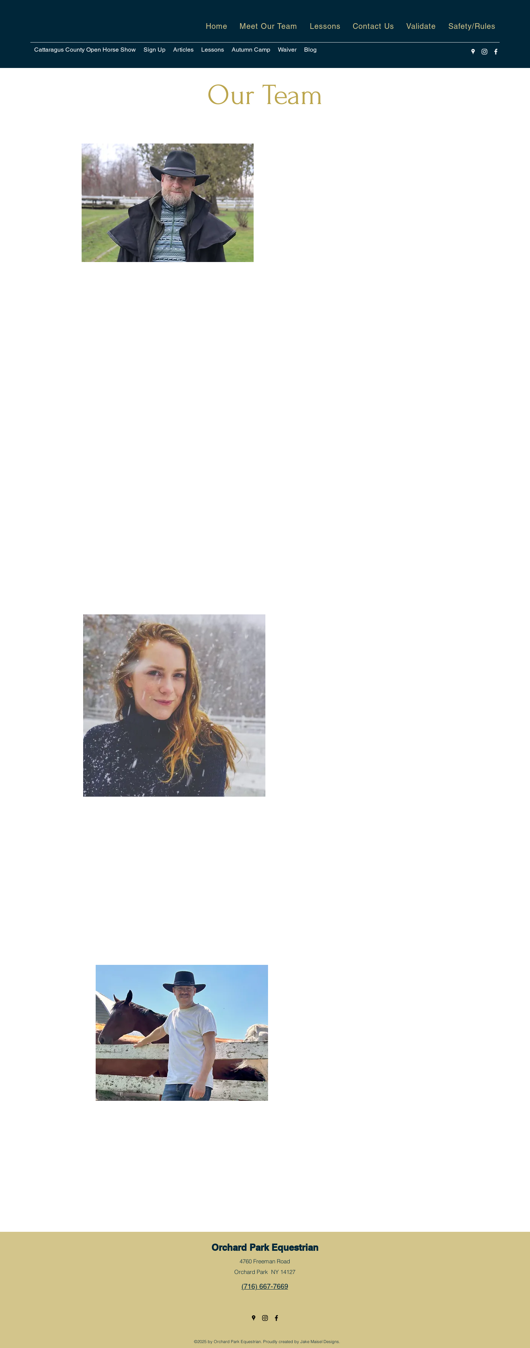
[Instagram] (484, 51)
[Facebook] (496, 51)
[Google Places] (473, 51)
